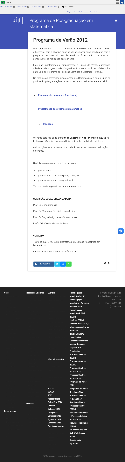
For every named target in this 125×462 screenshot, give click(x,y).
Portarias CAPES (11, 330)
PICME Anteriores (33, 400)
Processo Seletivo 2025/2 (36, 300)
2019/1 (29, 374)
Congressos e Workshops (58, 326)
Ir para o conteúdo (7, 7)
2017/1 (51, 392)
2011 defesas (10, 404)
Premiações (75, 351)
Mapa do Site (71, 12)
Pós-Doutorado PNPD (34, 370)
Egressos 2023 (54, 416)
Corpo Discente (11, 304)
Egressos (74, 443)
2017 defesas (10, 378)
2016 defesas (10, 382)
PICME (29, 348)
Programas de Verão (56, 300)
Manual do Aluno (77, 344)
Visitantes (9, 344)
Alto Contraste (83, 12)
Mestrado (30, 330)
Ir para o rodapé (52, 7)
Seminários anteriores (57, 322)
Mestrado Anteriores (34, 393)
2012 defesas (10, 400)
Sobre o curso (10, 411)
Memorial (30, 333)
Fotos (51, 385)
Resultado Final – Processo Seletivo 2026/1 (78, 405)
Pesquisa (30, 403)
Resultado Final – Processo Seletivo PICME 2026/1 (78, 395)
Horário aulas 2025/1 (13, 418)
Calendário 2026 (55, 402)
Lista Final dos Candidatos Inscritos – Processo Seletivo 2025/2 (36, 381)
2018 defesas (10, 374)
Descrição (52, 445)
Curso (6, 293)
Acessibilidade (95, 12)
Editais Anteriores (33, 396)
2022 (7, 359)
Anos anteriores (32, 418)
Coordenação (75, 440)
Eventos (51, 293)
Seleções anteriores (34, 389)
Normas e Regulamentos (14, 315)
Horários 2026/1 (77, 320)
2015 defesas (10, 389)
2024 (7, 352)
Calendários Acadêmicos (14, 426)
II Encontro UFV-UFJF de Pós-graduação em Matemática (57, 340)
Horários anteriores (12, 422)
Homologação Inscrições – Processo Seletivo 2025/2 (79, 303)
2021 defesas (10, 363)
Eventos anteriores (56, 426)
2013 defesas (10, 396)
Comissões (9, 341)
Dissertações (10, 348)
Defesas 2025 (10, 385)
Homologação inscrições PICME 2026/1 (77, 313)
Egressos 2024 (54, 419)
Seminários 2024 (55, 319)
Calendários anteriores (13, 437)
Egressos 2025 (54, 423)
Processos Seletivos (35, 293)
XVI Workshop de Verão (57, 296)
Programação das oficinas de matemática (60, 108)
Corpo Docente (11, 307)
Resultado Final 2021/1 (35, 296)
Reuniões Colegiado (78, 430)
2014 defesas (10, 393)
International (68, 7)
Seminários (53, 315)
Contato (51, 406)
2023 (7, 356)
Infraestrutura (10, 407)
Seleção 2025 (32, 344)
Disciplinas (53, 412)
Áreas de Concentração (35, 407)
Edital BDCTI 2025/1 (34, 311)
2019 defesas (10, 370)
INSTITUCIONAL (77, 334)
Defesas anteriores (12, 311)
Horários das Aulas (12, 415)
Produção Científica (34, 411)
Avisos (51, 374)
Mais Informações (56, 359)
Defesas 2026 (54, 409)
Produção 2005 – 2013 (35, 422)
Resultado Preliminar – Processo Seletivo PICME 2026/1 (79, 416)
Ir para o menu (23, 7)
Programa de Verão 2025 (58, 311)
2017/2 (51, 388)
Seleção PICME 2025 (34, 367)
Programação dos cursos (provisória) (57, 95)
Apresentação (54, 399)
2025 (50, 395)
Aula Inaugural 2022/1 (57, 356)
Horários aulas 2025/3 (79, 324)
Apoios (51, 370)
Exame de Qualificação (13, 319)
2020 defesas (10, 367)
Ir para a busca (38, 7)
